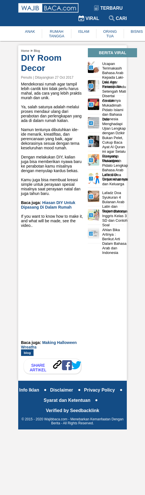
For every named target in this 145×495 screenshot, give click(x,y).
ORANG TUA (110, 33)
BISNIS (137, 31)
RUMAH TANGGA (56, 33)
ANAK (30, 31)
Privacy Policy (103, 390)
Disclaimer (65, 390)
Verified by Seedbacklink (72, 410)
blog (27, 353)
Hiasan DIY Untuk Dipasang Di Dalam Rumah (48, 204)
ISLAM (83, 31)
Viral (88, 18)
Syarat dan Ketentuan (71, 400)
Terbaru (108, 8)
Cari (118, 18)
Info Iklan (33, 390)
